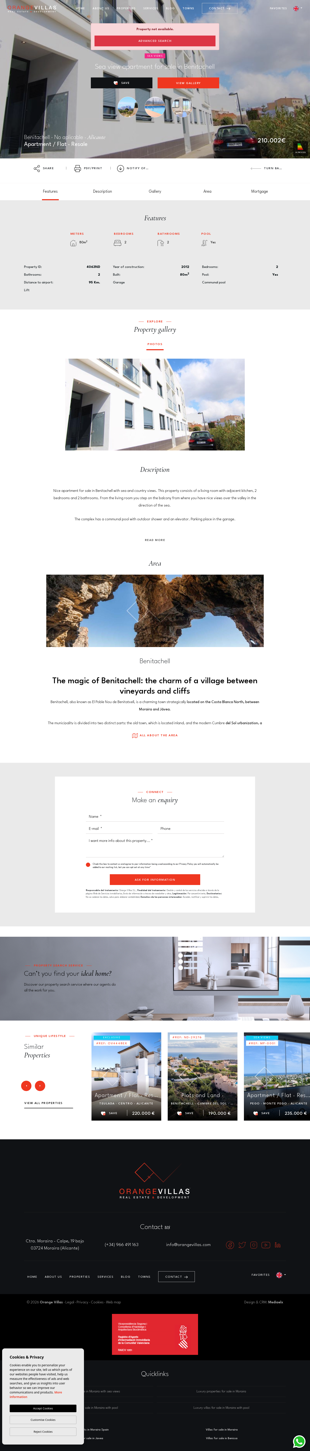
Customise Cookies (43, 1420)
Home (80, 8)
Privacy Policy (186, 864)
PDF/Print (88, 168)
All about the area (155, 735)
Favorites (278, 8)
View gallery (188, 83)
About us (101, 8)
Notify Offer (134, 168)
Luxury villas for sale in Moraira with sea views (88, 1391)
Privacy (82, 1302)
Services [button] (150, 8)
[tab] (50, 191)
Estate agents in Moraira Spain (88, 1429)
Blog (170, 8)
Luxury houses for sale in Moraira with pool (88, 1408)
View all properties (43, 1103)
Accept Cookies (43, 1408)
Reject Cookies (43, 1432)
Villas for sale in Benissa (221, 1438)
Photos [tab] (155, 344)
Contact (219, 8)
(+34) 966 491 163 (121, 1245)
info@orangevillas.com (188, 1245)
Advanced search (155, 40)
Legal (69, 1302)
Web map (113, 1302)
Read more (155, 540)
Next (238, 404)
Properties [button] (126, 8)
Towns (188, 8)
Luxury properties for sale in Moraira (221, 1391)
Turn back (267, 168)
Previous (71, 404)
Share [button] (44, 168)
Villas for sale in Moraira (222, 1429)
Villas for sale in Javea (88, 1438)
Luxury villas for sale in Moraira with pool (221, 1408)
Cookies (97, 1302)
